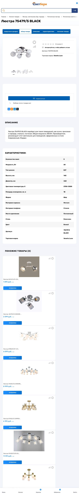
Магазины (56, 436)
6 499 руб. (38, 356)
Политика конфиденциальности (63, 439)
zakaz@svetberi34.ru (13, 476)
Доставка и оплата (34, 433)
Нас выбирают (8, 436)
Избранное (57, 491)
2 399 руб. (38, 286)
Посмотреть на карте (13, 464)
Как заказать (7, 442)
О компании (7, 433)
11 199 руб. (63, 321)
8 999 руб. (14, 321)
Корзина (38, 491)
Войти (75, 491)
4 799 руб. (14, 356)
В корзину (12, 291)
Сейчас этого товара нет (22, 105)
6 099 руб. (63, 286)
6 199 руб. (38, 321)
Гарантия (6, 439)
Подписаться (40, 100)
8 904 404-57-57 (11, 472)
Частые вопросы (8, 446)
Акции (30, 436)
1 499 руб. (14, 286)
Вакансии (31, 439)
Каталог (20, 491)
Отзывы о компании (59, 433)
